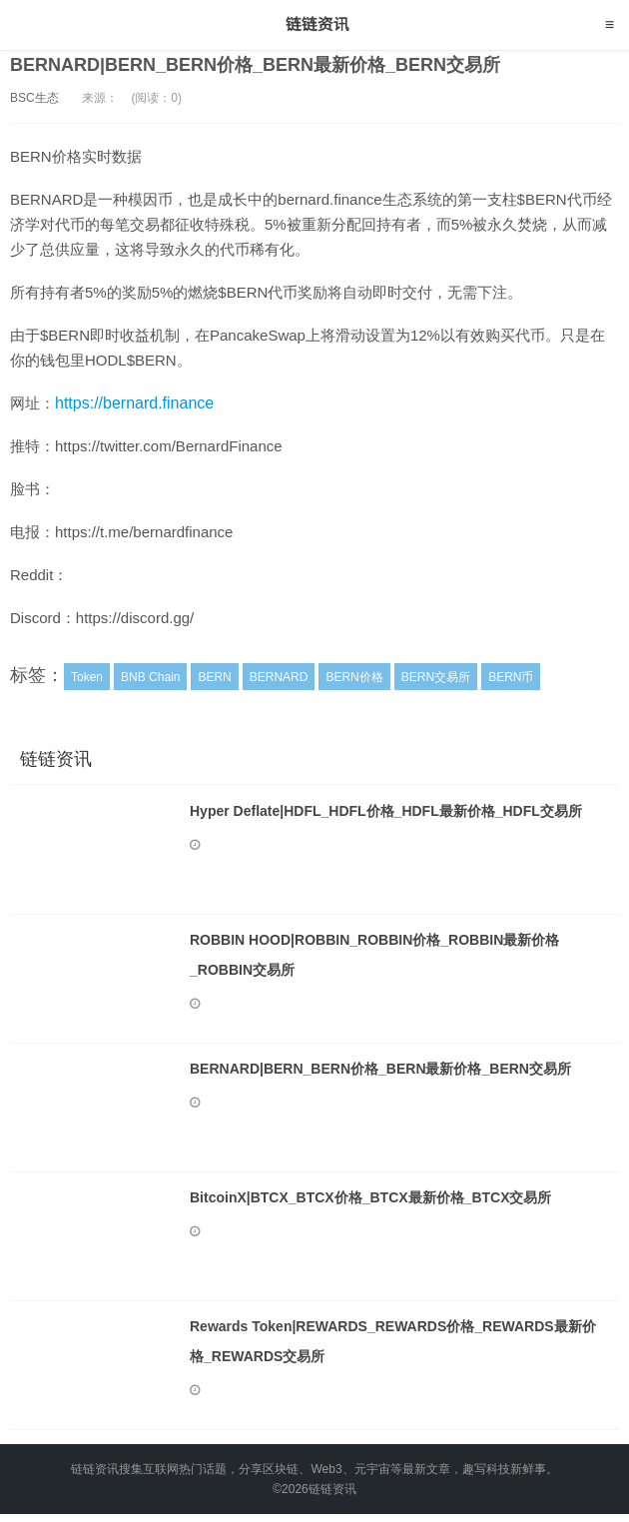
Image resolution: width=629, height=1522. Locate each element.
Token (87, 677)
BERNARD (279, 677)
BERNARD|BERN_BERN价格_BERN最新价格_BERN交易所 (255, 65)
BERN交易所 (435, 677)
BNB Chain (150, 677)
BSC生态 (34, 98)
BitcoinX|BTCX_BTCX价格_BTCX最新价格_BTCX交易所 (371, 1197)
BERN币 (510, 677)
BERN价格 (353, 677)
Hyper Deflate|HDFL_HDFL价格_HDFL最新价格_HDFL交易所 (386, 811)
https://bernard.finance (134, 402)
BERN (214, 677)
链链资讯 (315, 25)
